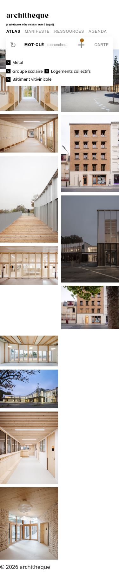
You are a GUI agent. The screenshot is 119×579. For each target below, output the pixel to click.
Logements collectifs (71, 71)
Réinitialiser (13, 45)
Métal (17, 62)
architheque (27, 15)
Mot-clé (34, 45)
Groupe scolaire (27, 71)
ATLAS (13, 31)
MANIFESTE (37, 31)
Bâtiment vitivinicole (32, 79)
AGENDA (98, 31)
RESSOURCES (69, 31)
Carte (101, 45)
